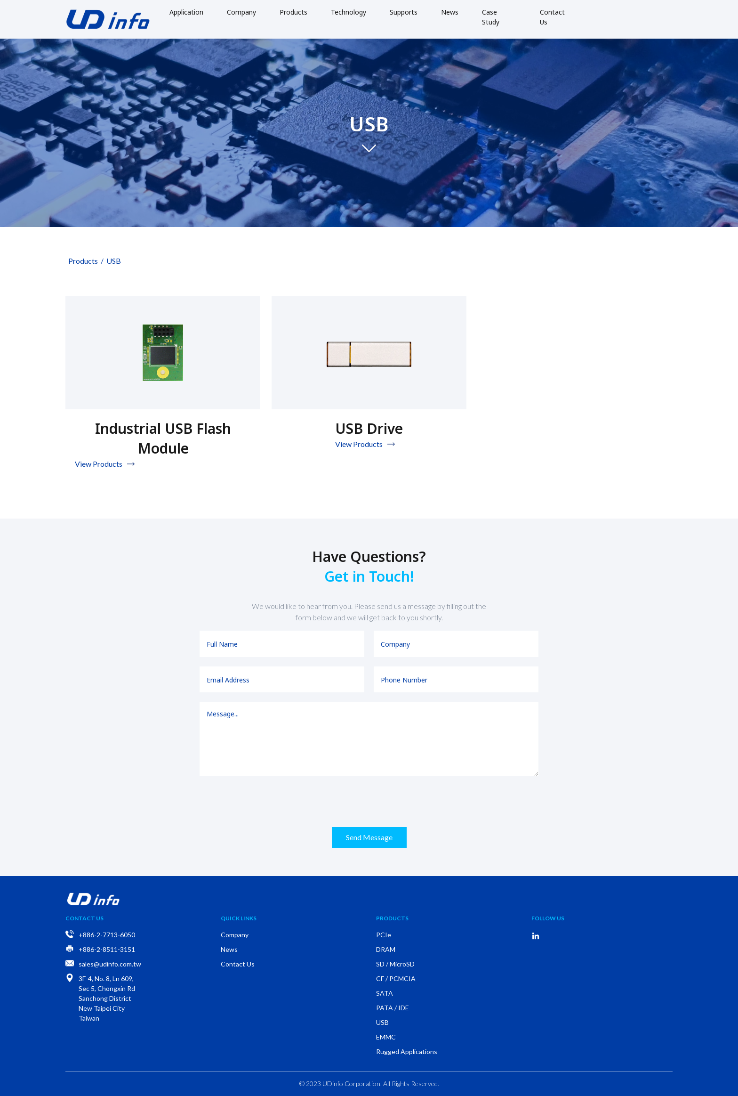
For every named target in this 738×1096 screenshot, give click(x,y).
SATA (384, 993)
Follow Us (547, 918)
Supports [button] (403, 12)
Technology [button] (348, 12)
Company (241, 12)
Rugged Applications (406, 1051)
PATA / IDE (392, 1008)
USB (112, 260)
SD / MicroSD (395, 964)
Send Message (369, 837)
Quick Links (239, 918)
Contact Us (552, 17)
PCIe (383, 935)
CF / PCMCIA (396, 978)
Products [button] (293, 12)
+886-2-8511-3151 (107, 949)
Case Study (490, 17)
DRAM (385, 949)
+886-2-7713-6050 (107, 935)
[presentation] (369, 801)
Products (81, 260)
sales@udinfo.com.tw (110, 964)
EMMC (386, 1037)
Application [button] (186, 12)
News (449, 12)
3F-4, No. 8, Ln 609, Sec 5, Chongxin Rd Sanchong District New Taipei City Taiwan (107, 998)
